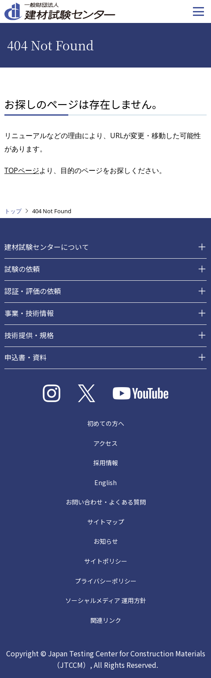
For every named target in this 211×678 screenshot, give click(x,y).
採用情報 (105, 462)
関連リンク (105, 620)
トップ (13, 211)
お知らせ (105, 541)
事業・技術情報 (29, 313)
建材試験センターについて (46, 246)
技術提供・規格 (29, 335)
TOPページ (21, 170)
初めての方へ (105, 423)
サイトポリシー (105, 561)
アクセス (105, 443)
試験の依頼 (22, 269)
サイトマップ (105, 521)
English (105, 482)
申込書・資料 (25, 357)
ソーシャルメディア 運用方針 (105, 600)
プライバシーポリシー (106, 580)
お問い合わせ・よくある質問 (106, 501)
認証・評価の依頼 (32, 291)
